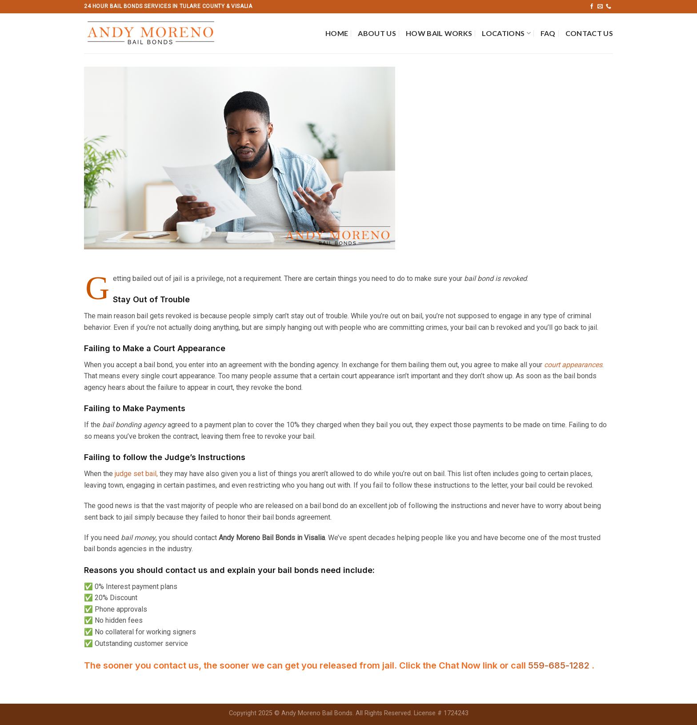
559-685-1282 (560, 665)
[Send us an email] (600, 7)
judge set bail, (136, 473)
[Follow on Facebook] (591, 7)
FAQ (548, 33)
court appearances (573, 364)
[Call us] (608, 7)
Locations (506, 33)
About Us (377, 33)
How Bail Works (439, 33)
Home (336, 33)
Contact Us (589, 33)
